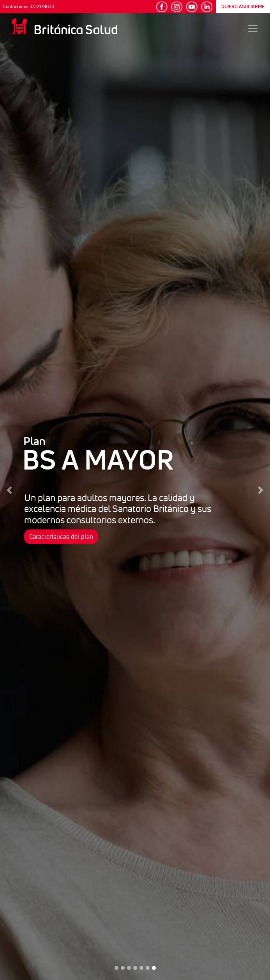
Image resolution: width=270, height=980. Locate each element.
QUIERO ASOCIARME (243, 6)
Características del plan (61, 536)
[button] (9, 490)
